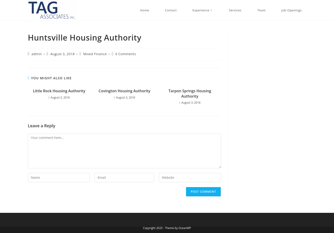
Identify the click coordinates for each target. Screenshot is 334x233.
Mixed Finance (95, 54)
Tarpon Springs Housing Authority (190, 93)
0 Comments (125, 54)
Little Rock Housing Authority (59, 90)
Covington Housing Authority (124, 90)
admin (37, 54)
